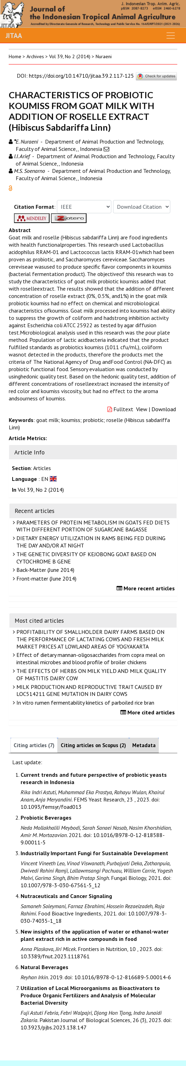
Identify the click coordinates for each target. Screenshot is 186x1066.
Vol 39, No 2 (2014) (69, 56)
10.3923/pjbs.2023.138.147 (54, 1027)
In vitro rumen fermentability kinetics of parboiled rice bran (84, 702)
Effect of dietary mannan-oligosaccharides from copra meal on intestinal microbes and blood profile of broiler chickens (90, 658)
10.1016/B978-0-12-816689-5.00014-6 (122, 977)
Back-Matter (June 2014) (44, 569)
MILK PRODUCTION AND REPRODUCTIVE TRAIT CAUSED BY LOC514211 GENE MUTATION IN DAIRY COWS (88, 690)
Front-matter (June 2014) (45, 578)
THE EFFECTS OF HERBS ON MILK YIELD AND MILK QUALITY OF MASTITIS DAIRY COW (90, 674)
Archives (35, 56)
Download (163, 409)
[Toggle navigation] (170, 36)
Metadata (144, 745)
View (141, 409)
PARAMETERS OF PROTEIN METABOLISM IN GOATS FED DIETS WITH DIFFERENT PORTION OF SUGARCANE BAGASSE (92, 526)
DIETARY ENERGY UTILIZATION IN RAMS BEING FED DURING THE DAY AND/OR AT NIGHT (90, 542)
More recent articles (146, 588)
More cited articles (148, 712)
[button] (10, 187)
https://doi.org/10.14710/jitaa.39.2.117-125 (81, 75)
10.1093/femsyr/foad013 (51, 806)
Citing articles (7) (34, 745)
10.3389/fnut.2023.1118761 (55, 956)
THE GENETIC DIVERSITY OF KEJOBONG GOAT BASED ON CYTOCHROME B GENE (85, 558)
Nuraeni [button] (104, 56)
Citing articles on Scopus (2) (93, 745)
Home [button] (15, 56)
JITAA (14, 35)
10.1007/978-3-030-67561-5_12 (61, 885)
